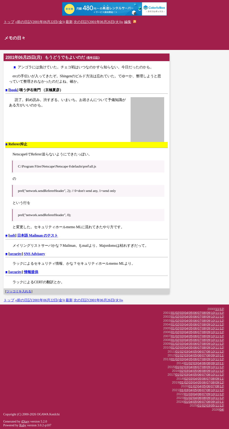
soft (12, 235)
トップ (9, 22)
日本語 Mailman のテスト (37, 235)
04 (186, 313)
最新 (69, 22)
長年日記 (93, 57)
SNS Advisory (34, 254)
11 (217, 309)
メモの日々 (14, 38)
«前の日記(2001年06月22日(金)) (40, 22)
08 (204, 313)
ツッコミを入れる (18, 291)
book (13, 90)
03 (182, 313)
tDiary (25, 421)
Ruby (22, 425)
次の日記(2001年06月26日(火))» (98, 22)
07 (199, 313)
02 (177, 313)
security (16, 254)
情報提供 (31, 272)
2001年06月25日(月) (24, 57)
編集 (127, 22)
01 (173, 313)
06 (195, 313)
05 (190, 313)
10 (212, 313)
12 (221, 309)
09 (208, 313)
